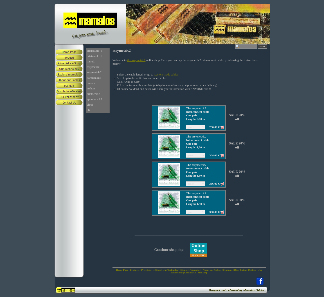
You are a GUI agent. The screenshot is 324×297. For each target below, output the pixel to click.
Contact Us (190, 272)
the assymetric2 (136, 60)
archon (91, 88)
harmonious (94, 77)
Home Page (122, 269)
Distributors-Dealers (245, 269)
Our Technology (170, 269)
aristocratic (93, 93)
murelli (91, 61)
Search (262, 46)
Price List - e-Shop (151, 269)
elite (89, 110)
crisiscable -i (94, 50)
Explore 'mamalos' (191, 269)
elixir (90, 104)
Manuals (227, 269)
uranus (91, 83)
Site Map (202, 272)
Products (134, 269)
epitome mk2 (94, 99)
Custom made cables (166, 74)
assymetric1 (94, 67)
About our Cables (212, 269)
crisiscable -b (94, 56)
